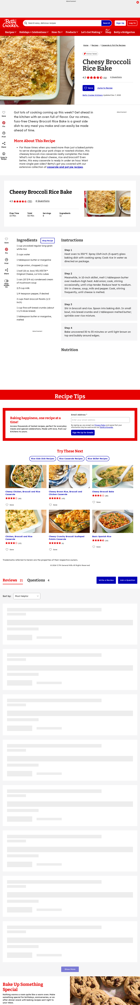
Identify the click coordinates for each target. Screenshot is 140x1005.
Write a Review (106, 580)
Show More (70, 969)
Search (106, 23)
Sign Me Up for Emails (82, 432)
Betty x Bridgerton (124, 32)
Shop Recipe (47, 240)
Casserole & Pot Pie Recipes (113, 45)
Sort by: (7, 596)
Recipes (95, 45)
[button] (3, 124)
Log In (132, 23)
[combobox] (62, 23)
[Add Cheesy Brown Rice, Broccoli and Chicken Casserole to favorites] (50, 504)
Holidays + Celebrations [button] (32, 32)
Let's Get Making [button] (90, 32)
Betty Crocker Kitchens (93, 95)
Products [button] (71, 32)
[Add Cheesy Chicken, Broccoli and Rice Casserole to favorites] (7, 504)
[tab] (13, 580)
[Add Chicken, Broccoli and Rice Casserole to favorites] (7, 549)
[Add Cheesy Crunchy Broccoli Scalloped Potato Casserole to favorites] (50, 549)
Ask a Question (127, 580)
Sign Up (120, 23)
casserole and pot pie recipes (65, 167)
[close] (137, 2)
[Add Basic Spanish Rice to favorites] (94, 547)
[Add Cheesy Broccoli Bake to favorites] (94, 502)
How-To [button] (56, 32)
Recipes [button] (9, 32)
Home (85, 45)
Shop (108, 32)
